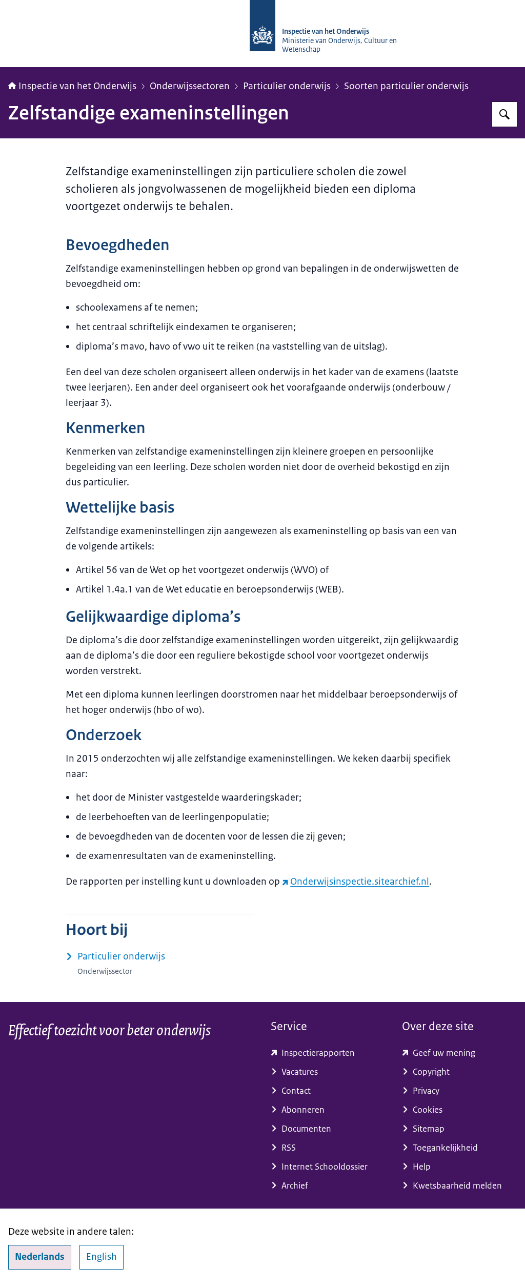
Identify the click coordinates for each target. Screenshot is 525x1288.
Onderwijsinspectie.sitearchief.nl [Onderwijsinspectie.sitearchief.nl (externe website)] (355, 881)
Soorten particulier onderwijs (406, 86)
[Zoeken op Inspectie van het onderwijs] (504, 114)
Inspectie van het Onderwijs (72, 86)
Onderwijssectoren (190, 86)
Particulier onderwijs (287, 86)
